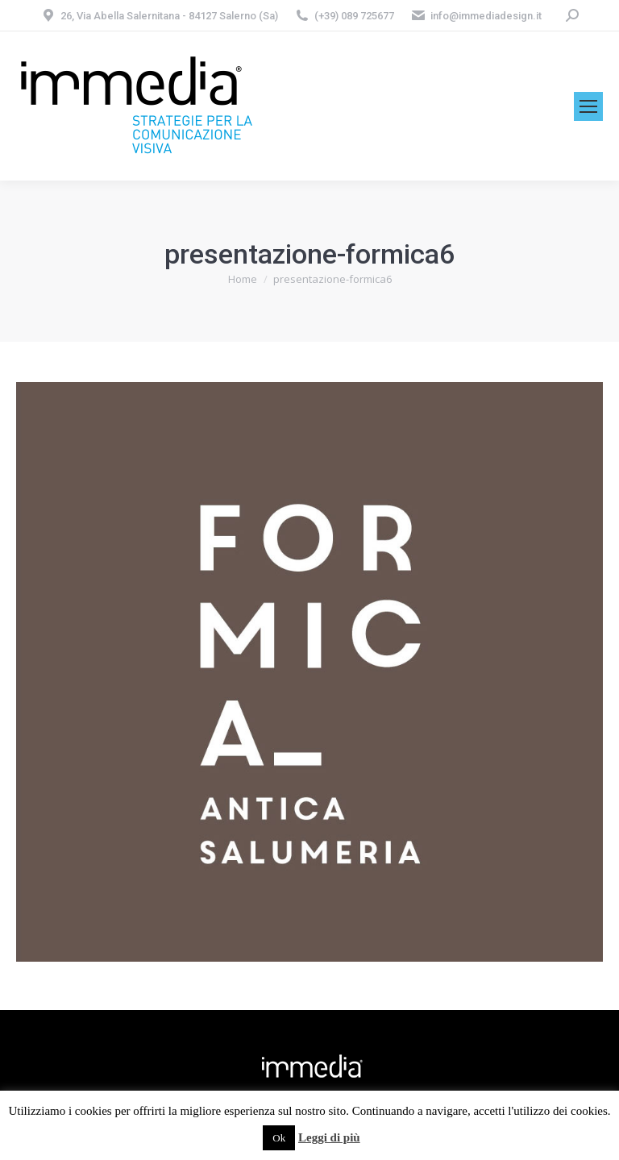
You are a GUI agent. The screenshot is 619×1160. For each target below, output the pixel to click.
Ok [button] (278, 1138)
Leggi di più (329, 1137)
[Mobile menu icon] (588, 106)
